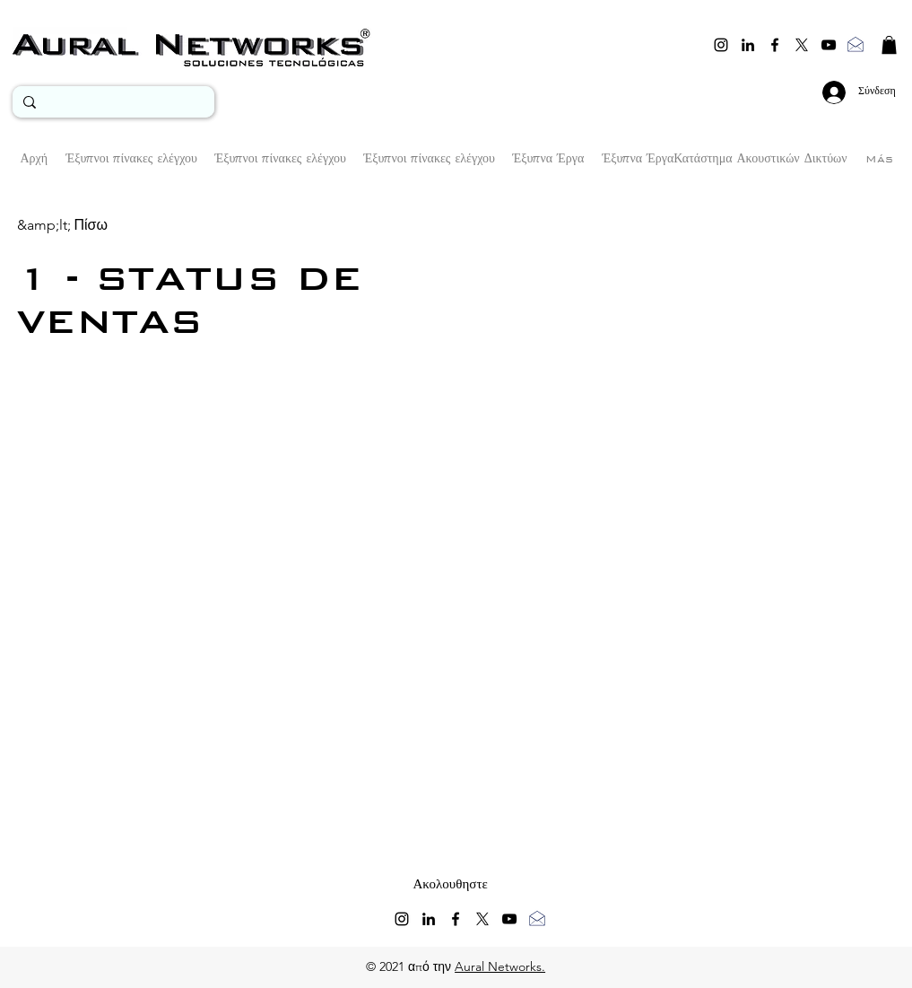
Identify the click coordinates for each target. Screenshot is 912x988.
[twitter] (802, 45)
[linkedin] (748, 45)
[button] (889, 45)
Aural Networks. (500, 966)
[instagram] (721, 45)
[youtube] (829, 45)
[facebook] (775, 45)
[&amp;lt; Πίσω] (62, 225)
